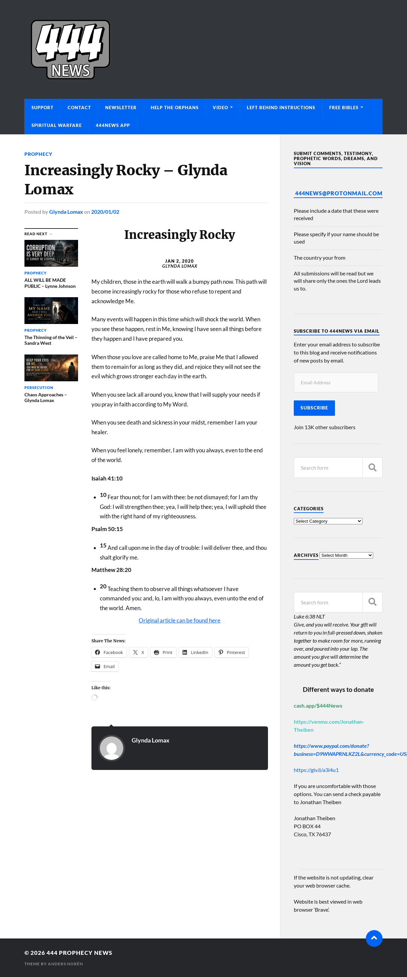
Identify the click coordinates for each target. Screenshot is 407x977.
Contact (79, 107)
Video (220, 107)
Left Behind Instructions (281, 107)
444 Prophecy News (79, 952)
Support (42, 107)
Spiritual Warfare (56, 125)
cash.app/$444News (318, 705)
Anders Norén (65, 963)
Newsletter (121, 107)
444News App (113, 125)
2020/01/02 (105, 211)
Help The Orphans (175, 107)
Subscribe (314, 407)
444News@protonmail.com (339, 193)
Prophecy (38, 154)
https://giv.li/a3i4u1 (316, 770)
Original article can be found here (179, 620)
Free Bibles (343, 107)
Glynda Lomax (66, 211)
